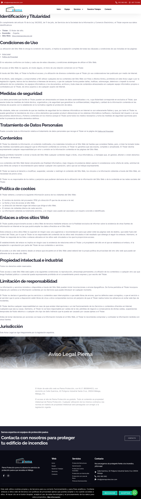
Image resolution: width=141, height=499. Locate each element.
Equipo (67, 9)
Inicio (59, 9)
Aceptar (125, 493)
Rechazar (110, 493)
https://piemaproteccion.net (23, 36)
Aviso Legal (7, 54)
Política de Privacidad (11, 57)
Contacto (108, 9)
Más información (54, 497)
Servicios (78, 9)
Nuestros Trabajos (94, 9)
